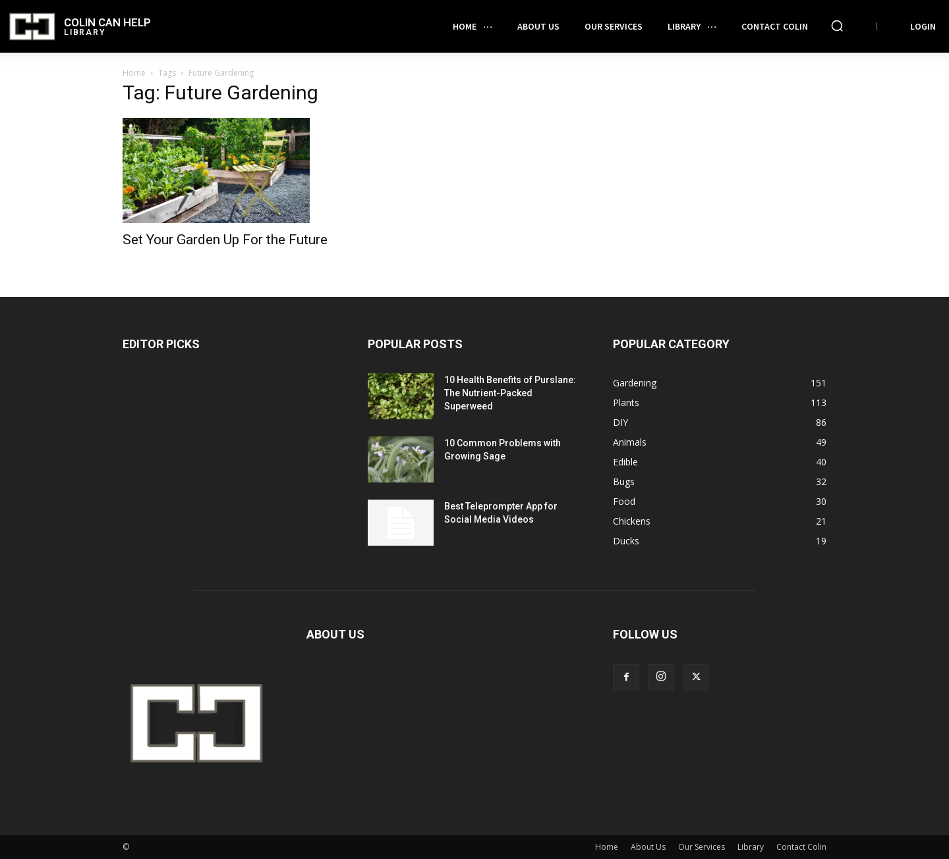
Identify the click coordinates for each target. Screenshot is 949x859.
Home (134, 72)
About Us (648, 846)
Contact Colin (801, 846)
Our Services (701, 846)
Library (750, 846)
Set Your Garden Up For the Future (225, 239)
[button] (837, 25)
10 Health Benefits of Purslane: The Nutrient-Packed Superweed (510, 393)
